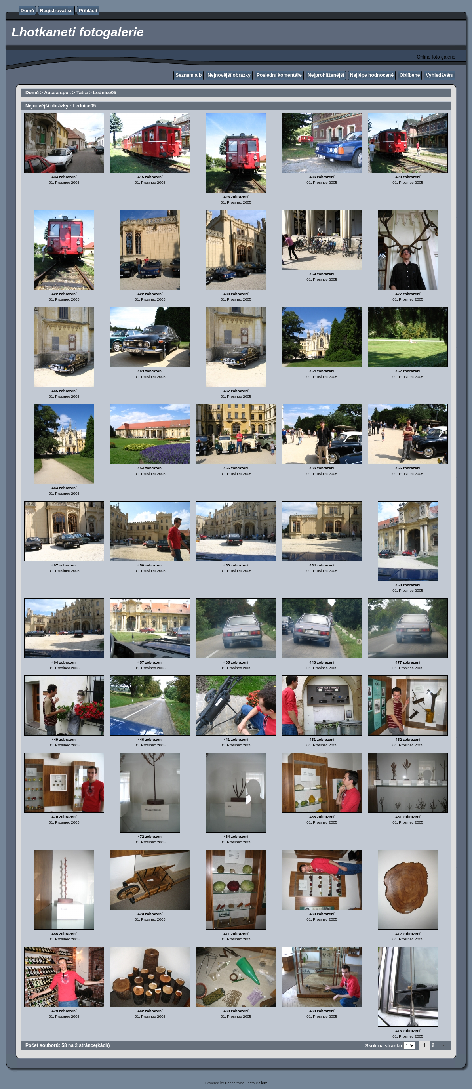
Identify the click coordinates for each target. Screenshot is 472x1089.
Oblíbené (410, 75)
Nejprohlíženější (326, 75)
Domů (27, 10)
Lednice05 (104, 92)
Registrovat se (56, 10)
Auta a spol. (57, 92)
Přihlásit (88, 10)
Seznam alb (188, 75)
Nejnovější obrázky (229, 75)
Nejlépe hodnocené (372, 75)
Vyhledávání (439, 75)
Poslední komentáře (279, 75)
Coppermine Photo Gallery (246, 1083)
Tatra (82, 92)
